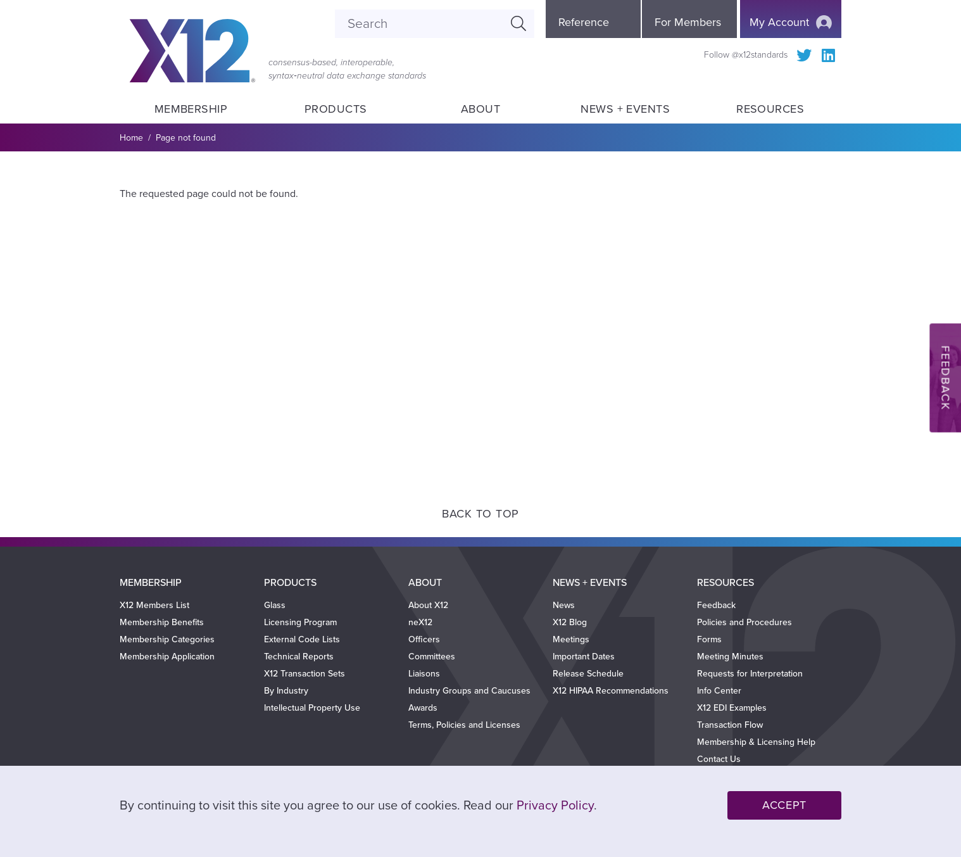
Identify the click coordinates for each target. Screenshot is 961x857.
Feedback (716, 605)
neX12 (420, 622)
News (564, 605)
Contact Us (719, 759)
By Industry (286, 690)
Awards (422, 707)
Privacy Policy (555, 805)
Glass (275, 605)
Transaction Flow (730, 725)
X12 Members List (154, 605)
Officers (424, 639)
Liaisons (424, 673)
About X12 (428, 605)
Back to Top (480, 514)
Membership (190, 109)
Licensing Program (300, 622)
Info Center (719, 690)
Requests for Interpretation (750, 673)
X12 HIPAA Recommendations (611, 690)
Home (131, 137)
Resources (770, 109)
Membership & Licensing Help (756, 742)
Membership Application (167, 656)
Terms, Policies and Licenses (464, 725)
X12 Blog (570, 622)
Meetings (571, 639)
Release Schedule (588, 673)
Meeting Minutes (730, 656)
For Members (688, 22)
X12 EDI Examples (732, 707)
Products (336, 109)
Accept (784, 805)
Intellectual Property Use (312, 707)
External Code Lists (302, 639)
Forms (709, 639)
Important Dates (584, 656)
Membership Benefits (162, 622)
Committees (431, 656)
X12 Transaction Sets (304, 673)
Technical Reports (299, 656)
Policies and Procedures (744, 622)
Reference (583, 22)
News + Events (625, 109)
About (480, 109)
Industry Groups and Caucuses (469, 690)
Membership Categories (167, 639)
